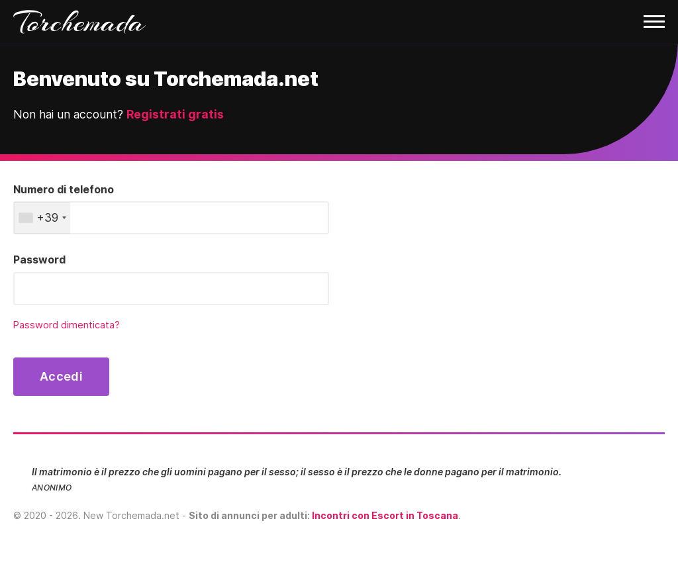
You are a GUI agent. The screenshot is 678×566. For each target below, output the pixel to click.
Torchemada (79, 22)
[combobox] (42, 218)
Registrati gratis (175, 114)
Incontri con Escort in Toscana (385, 515)
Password (39, 259)
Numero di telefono (63, 189)
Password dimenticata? (66, 325)
